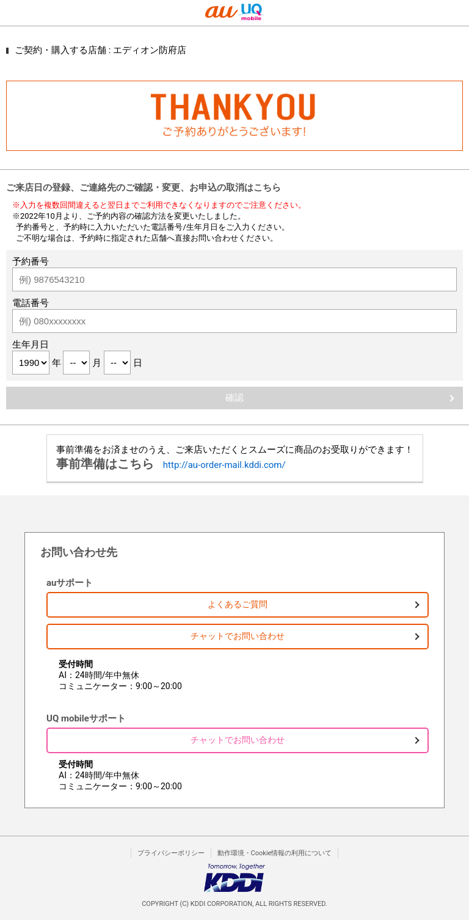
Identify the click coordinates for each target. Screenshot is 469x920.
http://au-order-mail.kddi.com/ (224, 464)
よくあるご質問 (237, 604)
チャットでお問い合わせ (238, 636)
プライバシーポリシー (171, 853)
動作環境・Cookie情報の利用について (274, 853)
